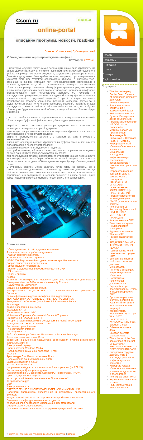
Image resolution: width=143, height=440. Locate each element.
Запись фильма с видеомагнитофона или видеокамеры (39, 296)
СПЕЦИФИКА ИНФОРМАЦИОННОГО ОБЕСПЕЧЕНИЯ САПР (123, 346)
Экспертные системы (122, 258)
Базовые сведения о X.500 (22, 361)
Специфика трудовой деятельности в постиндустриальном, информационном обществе (122, 357)
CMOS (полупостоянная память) (123, 202)
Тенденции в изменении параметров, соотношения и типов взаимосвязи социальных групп (51, 341)
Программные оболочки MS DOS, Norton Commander (123, 124)
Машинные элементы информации (27, 287)
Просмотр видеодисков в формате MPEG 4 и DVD (36, 268)
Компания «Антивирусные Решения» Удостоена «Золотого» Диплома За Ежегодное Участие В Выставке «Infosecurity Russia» (51, 281)
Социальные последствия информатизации (120, 154)
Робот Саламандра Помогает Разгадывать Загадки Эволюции (43, 334)
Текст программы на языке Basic (26, 337)
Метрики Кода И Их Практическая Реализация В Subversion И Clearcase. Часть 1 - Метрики (123, 135)
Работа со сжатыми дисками (121, 263)
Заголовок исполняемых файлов (26, 257)
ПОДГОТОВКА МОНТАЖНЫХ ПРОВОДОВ (118, 215)
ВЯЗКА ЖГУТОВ (119, 181)
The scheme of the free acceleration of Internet (122, 339)
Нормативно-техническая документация (118, 281)
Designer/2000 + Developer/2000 (25, 405)
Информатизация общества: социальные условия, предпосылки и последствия (123, 369)
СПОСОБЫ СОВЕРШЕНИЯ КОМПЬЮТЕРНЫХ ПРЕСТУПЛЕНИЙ (120, 188)
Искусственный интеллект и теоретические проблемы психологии (45, 397)
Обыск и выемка (16, 274)
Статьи (89, 60)
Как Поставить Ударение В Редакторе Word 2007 (123, 313)
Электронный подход (19, 345)
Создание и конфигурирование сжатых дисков (33, 400)
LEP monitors (14, 271)
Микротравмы (118, 266)
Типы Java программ (121, 223)
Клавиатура (13, 304)
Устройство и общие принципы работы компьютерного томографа (121, 175)
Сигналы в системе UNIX (21, 312)
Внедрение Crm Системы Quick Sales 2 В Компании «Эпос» (41, 301)
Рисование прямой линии (21, 326)
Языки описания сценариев (119, 227)
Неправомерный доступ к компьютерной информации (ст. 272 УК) (45, 367)
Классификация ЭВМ (122, 220)
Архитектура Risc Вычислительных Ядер (30, 356)
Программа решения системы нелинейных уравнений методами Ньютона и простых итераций (122, 303)
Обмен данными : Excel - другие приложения (33, 249)
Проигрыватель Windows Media (25, 348)
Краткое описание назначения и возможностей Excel (121, 108)
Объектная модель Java (120, 328)
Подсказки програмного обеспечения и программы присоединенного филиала (51, 393)
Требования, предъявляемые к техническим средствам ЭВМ (123, 164)
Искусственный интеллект (22, 284)
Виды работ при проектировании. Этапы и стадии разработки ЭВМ (123, 290)
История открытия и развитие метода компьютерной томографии (44, 320)
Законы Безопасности (19, 364)
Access (11, 276)
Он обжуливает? (16, 331)
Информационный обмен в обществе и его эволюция (123, 146)
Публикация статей (84, 51)
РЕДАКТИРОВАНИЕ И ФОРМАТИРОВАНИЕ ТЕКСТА (123, 245)
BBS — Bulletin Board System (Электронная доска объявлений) (122, 116)
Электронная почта (18, 386)
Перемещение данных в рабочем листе (30, 359)
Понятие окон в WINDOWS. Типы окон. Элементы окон (123, 322)
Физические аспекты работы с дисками (29, 252)
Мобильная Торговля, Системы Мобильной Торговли (37, 315)
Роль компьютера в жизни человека (121, 386)
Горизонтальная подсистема (23, 265)
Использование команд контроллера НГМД (32, 350)
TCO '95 (11, 353)
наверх (71, 434)
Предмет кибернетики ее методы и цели (122, 197)
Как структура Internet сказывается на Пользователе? (38, 378)
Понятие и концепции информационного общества (122, 272)
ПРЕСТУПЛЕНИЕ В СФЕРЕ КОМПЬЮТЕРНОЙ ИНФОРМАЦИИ (43, 389)
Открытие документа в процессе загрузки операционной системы (45, 408)
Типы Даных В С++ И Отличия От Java (29, 323)
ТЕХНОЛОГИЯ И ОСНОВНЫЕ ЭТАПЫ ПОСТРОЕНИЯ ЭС (40, 298)
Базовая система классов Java (119, 334)
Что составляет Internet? (21, 328)
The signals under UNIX (123, 376)
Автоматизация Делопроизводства (27, 370)
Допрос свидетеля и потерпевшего (27, 263)
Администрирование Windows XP (121, 233)
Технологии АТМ (16, 309)
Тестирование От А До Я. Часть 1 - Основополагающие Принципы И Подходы (51, 292)
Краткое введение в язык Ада (24, 307)
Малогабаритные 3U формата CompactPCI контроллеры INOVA (44, 372)
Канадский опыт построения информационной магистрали (41, 402)
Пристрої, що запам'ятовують (24, 375)
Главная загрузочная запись (23, 254)
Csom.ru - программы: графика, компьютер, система (37, 434)
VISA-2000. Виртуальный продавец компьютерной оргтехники (42, 260)
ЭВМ (9, 383)
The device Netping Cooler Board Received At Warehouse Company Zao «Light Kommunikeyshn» (123, 97)
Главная (49, 51)
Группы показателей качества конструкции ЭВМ (122, 253)
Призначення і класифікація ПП (25, 317)
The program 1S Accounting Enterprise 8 (123, 208)
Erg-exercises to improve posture (123, 381)
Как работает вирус (18, 381)
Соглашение (63, 51)
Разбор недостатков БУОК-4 (121, 238)
